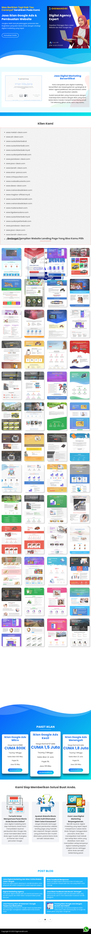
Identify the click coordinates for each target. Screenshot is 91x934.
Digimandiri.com (21, 931)
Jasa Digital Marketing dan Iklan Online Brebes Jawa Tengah (22, 880)
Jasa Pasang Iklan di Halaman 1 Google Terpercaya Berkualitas (19, 905)
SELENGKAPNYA (15, 770)
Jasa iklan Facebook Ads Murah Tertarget (64, 891)
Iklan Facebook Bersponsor (58, 879)
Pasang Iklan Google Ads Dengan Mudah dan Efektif (68, 905)
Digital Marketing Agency (13, 891)
